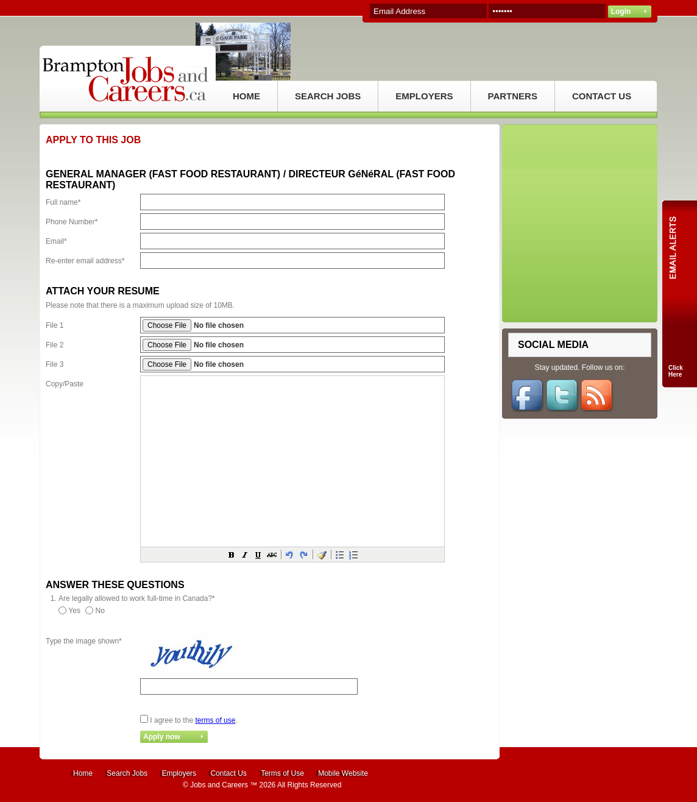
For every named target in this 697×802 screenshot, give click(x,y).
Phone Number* (71, 222)
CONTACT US (601, 96)
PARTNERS (512, 96)
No (100, 610)
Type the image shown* (84, 641)
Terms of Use (282, 773)
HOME (246, 96)
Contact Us (228, 773)
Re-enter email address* (85, 261)
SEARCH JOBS (328, 96)
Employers (178, 773)
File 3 (54, 364)
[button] (231, 554)
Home (83, 773)
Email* (56, 241)
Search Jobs (127, 773)
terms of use (215, 720)
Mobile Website (343, 773)
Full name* (63, 202)
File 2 (54, 345)
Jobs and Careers (219, 785)
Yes (74, 610)
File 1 (54, 325)
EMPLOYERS (424, 96)
